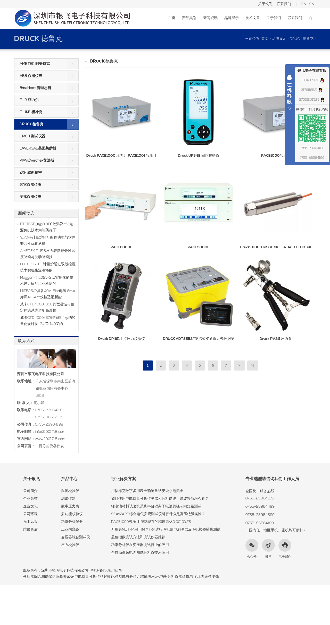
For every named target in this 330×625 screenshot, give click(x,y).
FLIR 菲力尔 (29, 100)
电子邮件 (285, 556)
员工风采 (30, 522)
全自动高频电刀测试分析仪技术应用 (140, 553)
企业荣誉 (30, 499)
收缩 (289, 93)
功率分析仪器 (72, 522)
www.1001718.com (50, 439)
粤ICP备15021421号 (106, 571)
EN (303, 4)
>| (252, 365)
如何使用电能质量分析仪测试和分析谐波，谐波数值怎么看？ (160, 499)
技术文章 (252, 18)
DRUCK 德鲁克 (38, 39)
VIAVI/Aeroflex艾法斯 (37, 161)
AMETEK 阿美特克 (35, 64)
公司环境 (30, 514)
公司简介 (30, 491)
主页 (171, 18)
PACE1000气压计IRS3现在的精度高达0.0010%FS (151, 522)
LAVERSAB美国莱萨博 (38, 149)
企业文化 (30, 506)
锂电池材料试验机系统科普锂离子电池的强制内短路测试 (156, 506)
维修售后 (30, 530)
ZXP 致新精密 (31, 173)
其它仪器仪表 (30, 185)
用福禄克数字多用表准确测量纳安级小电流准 (147, 491)
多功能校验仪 (72, 514)
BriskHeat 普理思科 (35, 88)
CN (311, 4)
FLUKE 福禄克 (31, 112)
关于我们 (274, 18)
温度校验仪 (70, 491)
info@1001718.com (50, 432)
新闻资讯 (210, 18)
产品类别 (189, 18)
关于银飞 (265, 4)
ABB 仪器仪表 (31, 76)
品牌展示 (231, 18)
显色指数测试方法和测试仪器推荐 (138, 537)
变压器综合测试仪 (75, 537)
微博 (268, 556)
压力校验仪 (70, 545)
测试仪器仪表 (30, 197)
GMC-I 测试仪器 (32, 136)
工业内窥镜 (70, 530)
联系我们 (284, 4)
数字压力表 (70, 506)
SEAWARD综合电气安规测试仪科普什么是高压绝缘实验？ (158, 514)
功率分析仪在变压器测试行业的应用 (140, 545)
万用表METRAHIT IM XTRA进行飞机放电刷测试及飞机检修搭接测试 (165, 530)
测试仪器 (68, 499)
